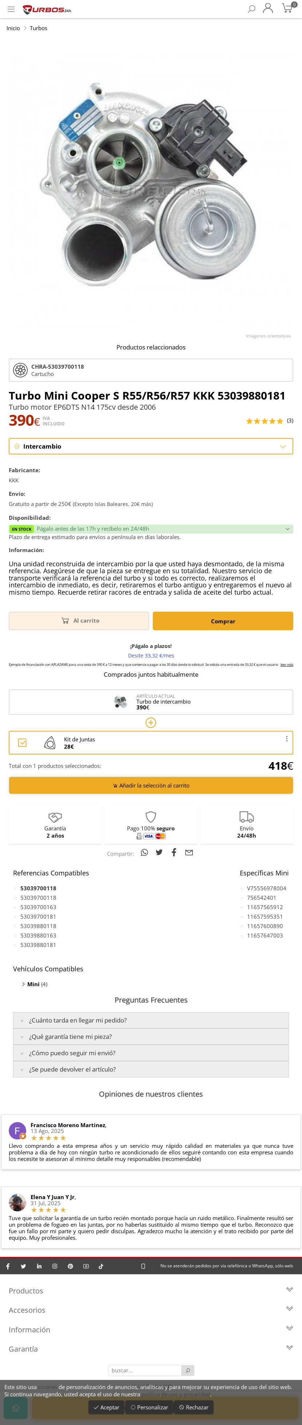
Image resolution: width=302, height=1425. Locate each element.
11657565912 (265, 907)
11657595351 (265, 916)
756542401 (262, 897)
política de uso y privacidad (176, 1394)
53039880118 (38, 926)
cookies (47, 1386)
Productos (151, 1291)
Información (151, 1330)
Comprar (223, 621)
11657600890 (265, 926)
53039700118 (38, 897)
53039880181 (38, 944)
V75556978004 (266, 888)
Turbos (38, 28)
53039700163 (38, 907)
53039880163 (38, 935)
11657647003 (265, 935)
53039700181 (38, 916)
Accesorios (151, 1311)
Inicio (13, 28)
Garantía (151, 1350)
